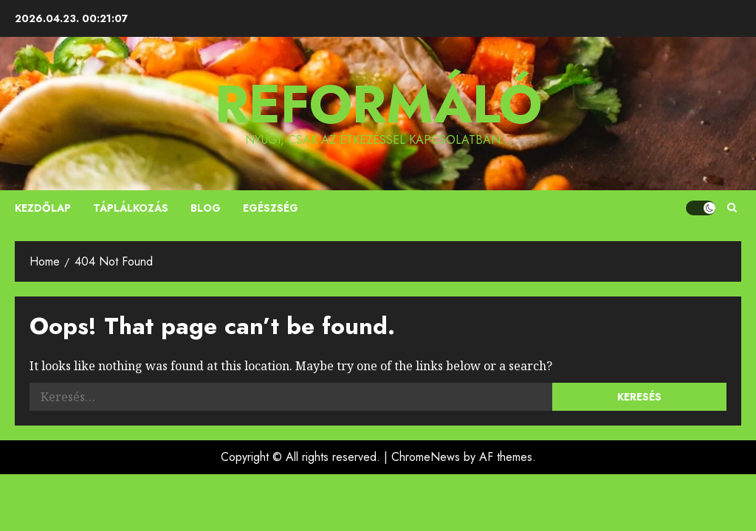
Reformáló (378, 104)
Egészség (270, 208)
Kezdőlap (43, 208)
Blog (205, 208)
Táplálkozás (130, 208)
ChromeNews (425, 456)
